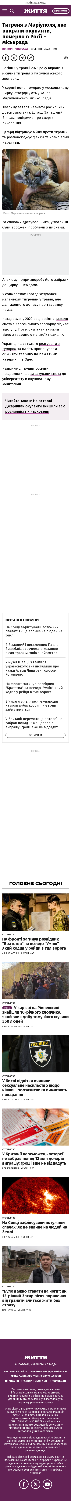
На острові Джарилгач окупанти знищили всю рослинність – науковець (35, 406)
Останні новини (22, 620)
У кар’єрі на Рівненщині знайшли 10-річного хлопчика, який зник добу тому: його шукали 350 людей (35, 1014)
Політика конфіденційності (48, 1371)
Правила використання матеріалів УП (35, 1376)
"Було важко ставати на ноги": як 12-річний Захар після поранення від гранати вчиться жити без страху (34, 1298)
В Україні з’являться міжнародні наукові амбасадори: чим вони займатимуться (31, 705)
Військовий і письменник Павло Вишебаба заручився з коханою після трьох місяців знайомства (32, 649)
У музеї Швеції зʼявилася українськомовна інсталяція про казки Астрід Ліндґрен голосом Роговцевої (32, 668)
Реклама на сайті (15, 1371)
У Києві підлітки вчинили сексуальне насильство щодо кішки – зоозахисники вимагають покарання (34, 1087)
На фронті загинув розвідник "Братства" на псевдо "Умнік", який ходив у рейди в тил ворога (34, 688)
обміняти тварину (17, 354)
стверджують (25, 93)
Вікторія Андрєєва (15, 48)
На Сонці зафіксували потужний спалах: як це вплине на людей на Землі (33, 631)
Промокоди (58, 1380)
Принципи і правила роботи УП (26, 1380)
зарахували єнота (45, 374)
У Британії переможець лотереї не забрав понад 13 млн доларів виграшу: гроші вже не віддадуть (33, 723)
